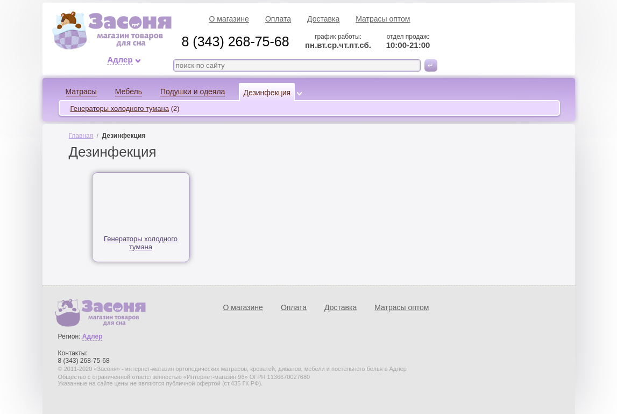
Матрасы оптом (383, 19)
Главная (81, 135)
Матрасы (81, 91)
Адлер (119, 60)
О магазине (229, 19)
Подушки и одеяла (192, 91)
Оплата (278, 19)
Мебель (128, 91)
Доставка (323, 19)
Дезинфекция (266, 92)
